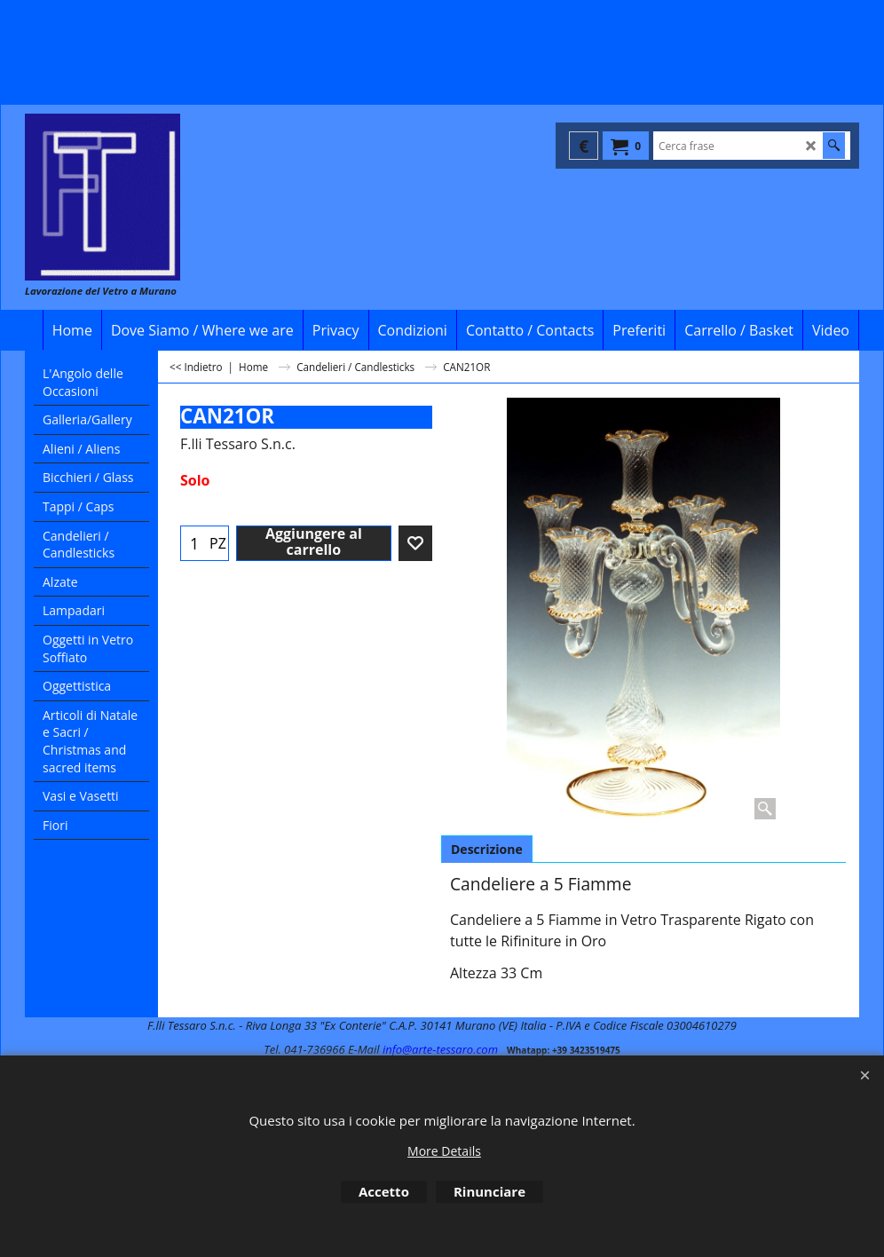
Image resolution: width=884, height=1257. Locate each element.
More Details (444, 1150)
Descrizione (487, 849)
